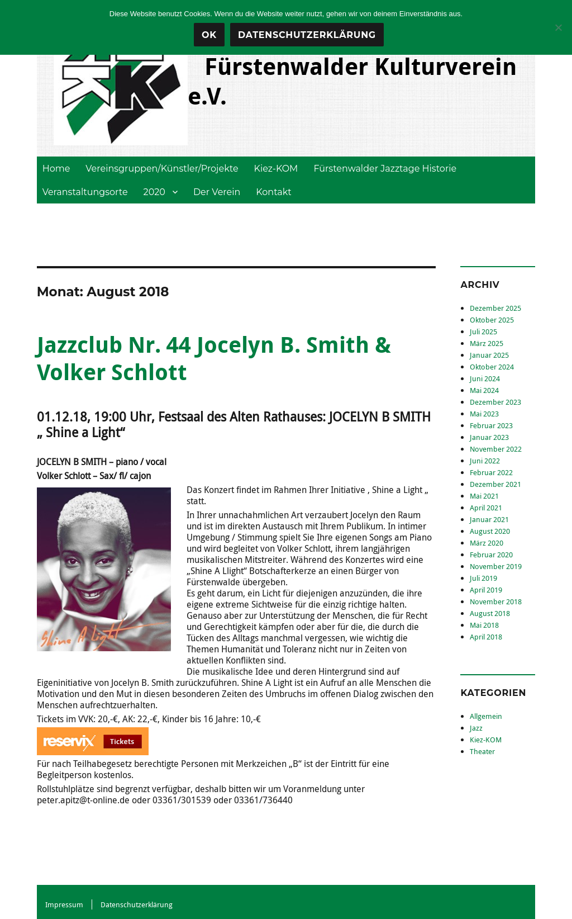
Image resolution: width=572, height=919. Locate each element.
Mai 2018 (484, 625)
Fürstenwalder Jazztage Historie (384, 168)
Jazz (476, 728)
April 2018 (486, 637)
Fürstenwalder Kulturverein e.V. (352, 81)
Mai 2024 (484, 390)
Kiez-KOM (276, 168)
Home (56, 168)
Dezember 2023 (495, 402)
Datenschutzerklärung (137, 904)
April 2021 (486, 508)
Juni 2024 (485, 378)
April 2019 (486, 590)
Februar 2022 (491, 472)
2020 (154, 192)
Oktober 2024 (492, 367)
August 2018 (490, 613)
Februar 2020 (491, 554)
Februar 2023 (491, 425)
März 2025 (486, 343)
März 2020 (486, 543)
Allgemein (486, 716)
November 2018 (496, 601)
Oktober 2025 (492, 320)
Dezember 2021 (495, 484)
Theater (482, 751)
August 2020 (490, 531)
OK (209, 35)
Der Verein (216, 192)
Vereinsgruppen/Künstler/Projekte (161, 168)
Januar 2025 (489, 355)
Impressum (64, 904)
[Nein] (558, 27)
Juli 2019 (483, 578)
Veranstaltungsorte (85, 192)
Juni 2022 (485, 461)
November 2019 (496, 566)
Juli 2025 (483, 331)
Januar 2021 (489, 519)
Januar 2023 (489, 437)
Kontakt (274, 192)
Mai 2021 (484, 496)
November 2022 (496, 449)
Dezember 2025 (495, 308)
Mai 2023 (484, 414)
